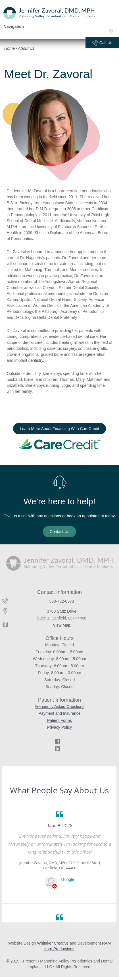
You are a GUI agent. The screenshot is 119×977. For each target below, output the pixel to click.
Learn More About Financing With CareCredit (59, 428)
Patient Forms (59, 720)
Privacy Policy (59, 727)
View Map (61, 625)
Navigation (58, 26)
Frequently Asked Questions (59, 706)
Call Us (102, 43)
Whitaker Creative (52, 943)
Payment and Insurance (60, 713)
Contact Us (59, 531)
